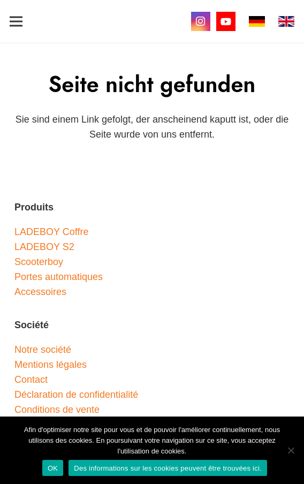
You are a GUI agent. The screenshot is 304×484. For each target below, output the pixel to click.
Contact (31, 379)
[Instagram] (200, 21)
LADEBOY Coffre (51, 231)
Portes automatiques (58, 276)
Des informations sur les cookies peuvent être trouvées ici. (168, 468)
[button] (16, 21)
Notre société (42, 349)
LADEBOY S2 (44, 246)
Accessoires (40, 291)
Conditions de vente (57, 409)
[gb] (286, 21)
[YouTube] (225, 21)
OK (53, 468)
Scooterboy (38, 261)
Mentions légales (50, 364)
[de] (257, 21)
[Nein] (290, 450)
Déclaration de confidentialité (76, 394)
